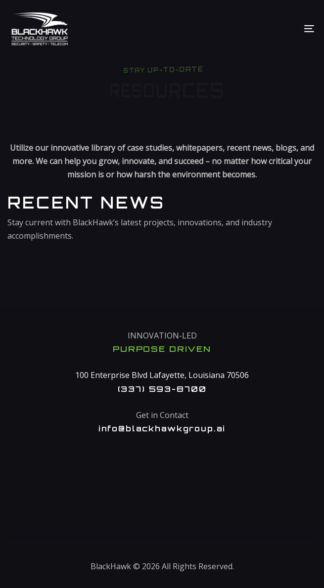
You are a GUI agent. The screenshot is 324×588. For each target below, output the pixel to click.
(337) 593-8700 (162, 389)
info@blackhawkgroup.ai (162, 428)
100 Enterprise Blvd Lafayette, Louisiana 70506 (162, 375)
